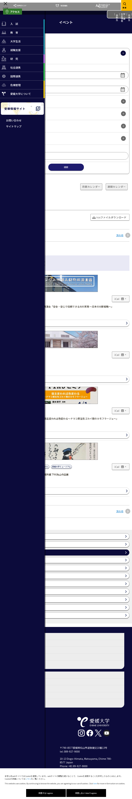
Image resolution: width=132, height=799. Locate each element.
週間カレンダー (117, 186)
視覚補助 (61, 5)
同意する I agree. (45, 793)
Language (102, 5)
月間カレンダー (91, 186)
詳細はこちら (11, 323)
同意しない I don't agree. (86, 793)
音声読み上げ (20, 5)
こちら (28, 778)
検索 (66, 167)
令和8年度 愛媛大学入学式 (17, 362)
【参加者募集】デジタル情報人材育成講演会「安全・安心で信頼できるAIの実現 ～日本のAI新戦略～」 (58, 306)
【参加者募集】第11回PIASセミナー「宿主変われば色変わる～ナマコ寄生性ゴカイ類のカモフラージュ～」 (60, 418)
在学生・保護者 (123, 17)
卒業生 (129, 17)
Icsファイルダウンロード (109, 217)
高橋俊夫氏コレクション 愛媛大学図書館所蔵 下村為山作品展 (36, 474)
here (95, 783)
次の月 (119, 235)
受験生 (117, 17)
